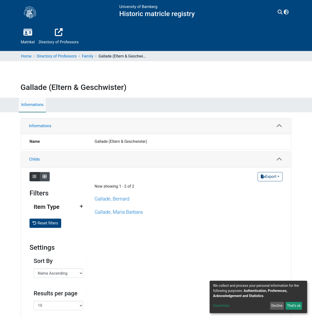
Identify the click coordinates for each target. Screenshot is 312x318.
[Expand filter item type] (58, 207)
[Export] (270, 176)
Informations (32, 104)
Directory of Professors (57, 56)
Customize (221, 306)
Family (87, 56)
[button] (286, 12)
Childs (34, 159)
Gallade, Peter (109, 298)
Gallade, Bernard (112, 199)
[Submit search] (280, 12)
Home (26, 56)
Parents (35, 258)
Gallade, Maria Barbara (119, 212)
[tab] (156, 126)
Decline (277, 306)
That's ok (294, 306)
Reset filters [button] (45, 223)
